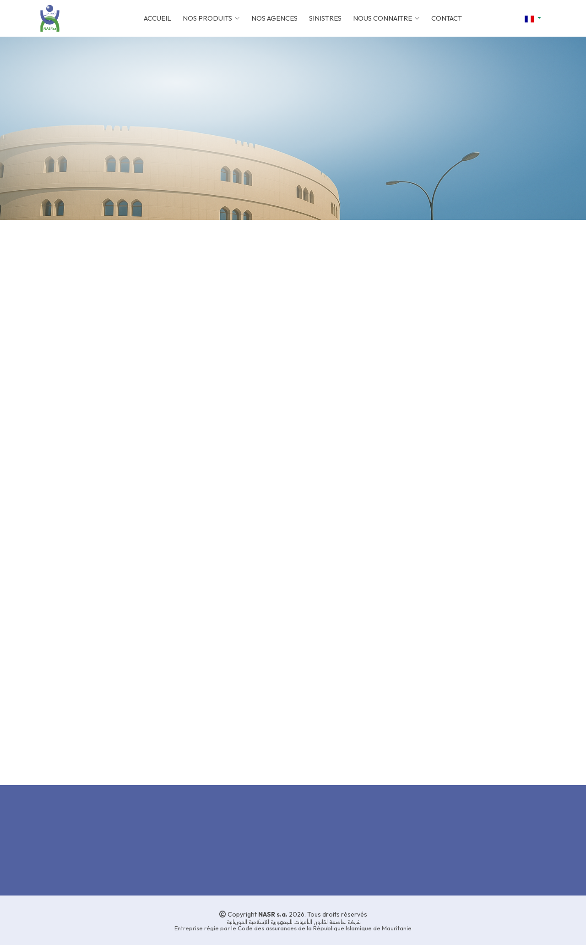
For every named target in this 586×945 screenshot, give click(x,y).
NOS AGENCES (274, 18)
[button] (532, 18)
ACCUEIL (157, 18)
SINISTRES (325, 18)
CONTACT (446, 18)
